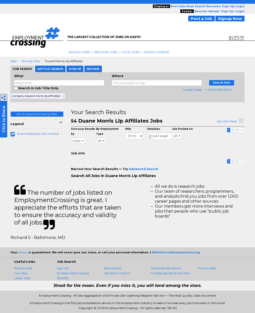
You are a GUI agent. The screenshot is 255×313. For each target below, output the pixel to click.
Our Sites (20, 273)
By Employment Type (107, 131)
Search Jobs (79, 52)
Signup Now (230, 18)
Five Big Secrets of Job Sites (170, 273)
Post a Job (201, 18)
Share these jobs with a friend (38, 133)
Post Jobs (131, 52)
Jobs (13, 61)
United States (192, 89)
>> (242, 130)
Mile (128, 129)
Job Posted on (182, 129)
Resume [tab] (93, 69)
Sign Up (62, 268)
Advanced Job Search (166, 268)
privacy (23, 252)
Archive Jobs (207, 268)
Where (118, 76)
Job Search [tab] (22, 69)
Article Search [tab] (50, 69)
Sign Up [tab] (75, 69)
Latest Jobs (22, 278)
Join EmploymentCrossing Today (37, 114)
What (18, 76)
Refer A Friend (157, 52)
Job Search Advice (117, 273)
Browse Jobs (106, 52)
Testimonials (113, 268)
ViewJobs (153, 129)
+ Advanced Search (219, 89)
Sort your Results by (83, 131)
